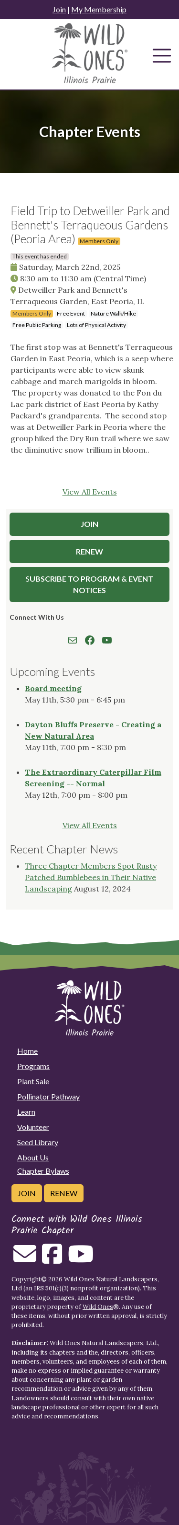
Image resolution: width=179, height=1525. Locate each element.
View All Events (90, 491)
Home (27, 1050)
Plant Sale (33, 1081)
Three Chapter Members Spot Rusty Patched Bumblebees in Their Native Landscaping (91, 877)
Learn (26, 1111)
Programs (33, 1065)
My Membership (98, 9)
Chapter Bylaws (43, 1170)
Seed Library (37, 1142)
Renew (89, 551)
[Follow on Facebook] (52, 1259)
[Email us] (24, 1259)
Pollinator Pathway (48, 1096)
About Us (33, 1157)
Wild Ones (98, 1307)
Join (59, 9)
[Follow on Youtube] (80, 1259)
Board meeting (53, 688)
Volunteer (33, 1126)
